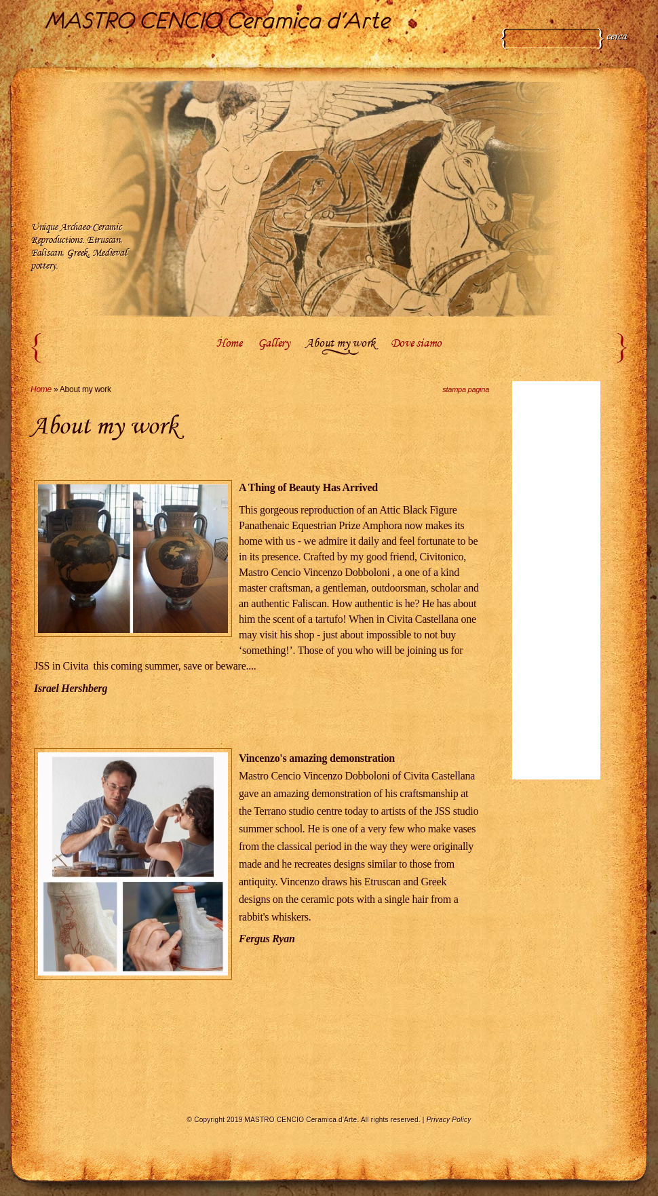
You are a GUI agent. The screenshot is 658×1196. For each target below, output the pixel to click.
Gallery (274, 344)
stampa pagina (465, 389)
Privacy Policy (449, 1119)
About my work (340, 344)
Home (229, 344)
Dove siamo (416, 344)
